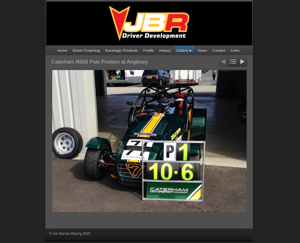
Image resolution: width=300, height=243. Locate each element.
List (233, 62)
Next (243, 62)
